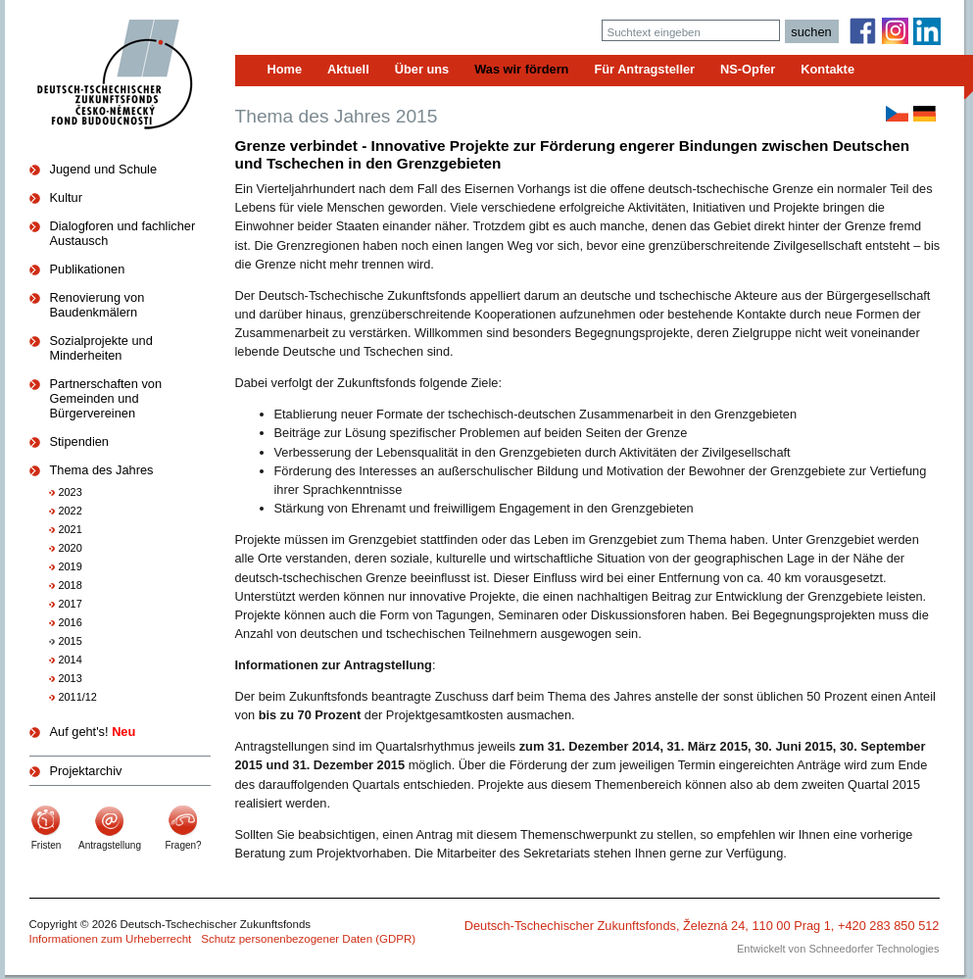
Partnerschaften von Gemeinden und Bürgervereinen (106, 398)
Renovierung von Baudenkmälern (97, 304)
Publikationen (87, 269)
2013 (70, 678)
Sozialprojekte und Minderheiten (101, 348)
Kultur (66, 197)
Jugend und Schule (104, 169)
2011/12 (78, 697)
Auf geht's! (93, 731)
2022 (70, 510)
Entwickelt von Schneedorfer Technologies (838, 949)
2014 (70, 659)
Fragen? (183, 845)
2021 (70, 529)
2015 (70, 641)
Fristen (46, 845)
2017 (70, 604)
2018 (70, 585)
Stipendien (79, 441)
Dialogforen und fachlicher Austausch (123, 233)
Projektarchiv (86, 770)
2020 (70, 548)
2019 (70, 566)
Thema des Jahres (102, 470)
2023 (70, 492)
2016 (70, 622)
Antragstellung (109, 845)
